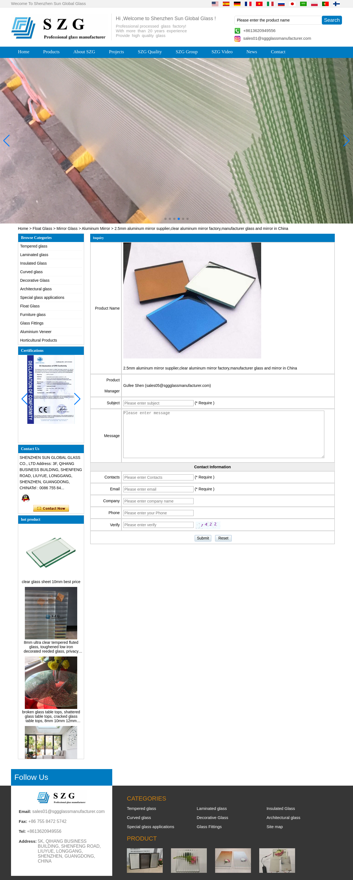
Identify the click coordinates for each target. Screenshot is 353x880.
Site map (274, 826)
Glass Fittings (32, 323)
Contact (278, 51)
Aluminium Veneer (36, 331)
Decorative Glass (35, 280)
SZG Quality (150, 51)
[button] (165, 219)
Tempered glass (33, 246)
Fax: (23, 821)
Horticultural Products (38, 340)
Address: (28, 841)
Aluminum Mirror (96, 228)
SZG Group (187, 51)
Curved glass (31, 272)
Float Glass (42, 228)
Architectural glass (36, 289)
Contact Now (51, 508)
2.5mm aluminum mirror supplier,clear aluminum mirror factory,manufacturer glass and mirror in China (210, 368)
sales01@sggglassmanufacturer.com (277, 38)
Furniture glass (33, 314)
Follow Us (31, 777)
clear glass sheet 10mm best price (51, 583)
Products (51, 51)
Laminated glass (34, 254)
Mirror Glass (67, 228)
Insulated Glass (33, 263)
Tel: (22, 831)
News (251, 51)
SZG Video (222, 51)
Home (24, 51)
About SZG (84, 51)
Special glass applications (42, 297)
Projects (116, 51)
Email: (25, 811)
